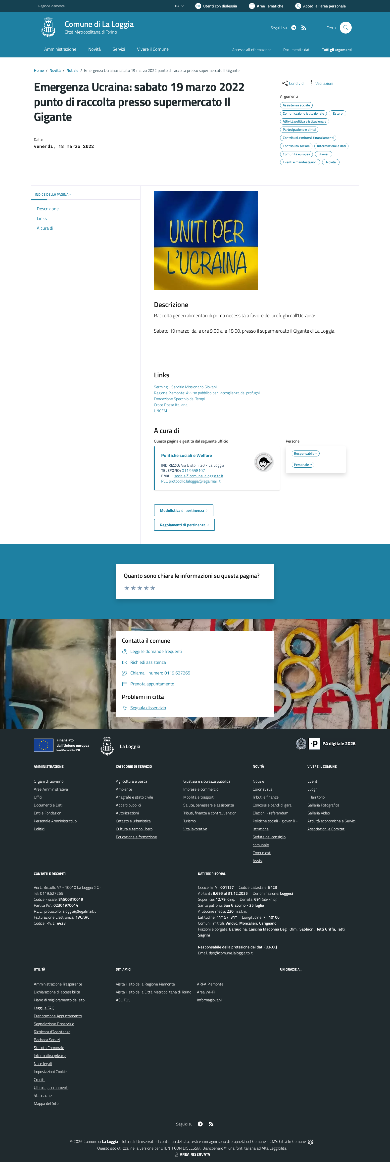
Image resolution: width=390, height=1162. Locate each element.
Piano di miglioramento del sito (59, 1000)
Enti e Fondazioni (48, 813)
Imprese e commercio (200, 789)
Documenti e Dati (48, 805)
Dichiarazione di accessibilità (57, 992)
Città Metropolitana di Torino (91, 32)
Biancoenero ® (214, 1148)
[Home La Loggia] (86, 27)
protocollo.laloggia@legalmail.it (70, 911)
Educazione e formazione (136, 837)
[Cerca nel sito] (346, 28)
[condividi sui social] (292, 83)
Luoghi (312, 789)
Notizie (72, 70)
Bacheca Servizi (47, 1040)
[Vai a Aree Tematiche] (266, 6)
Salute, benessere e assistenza (208, 805)
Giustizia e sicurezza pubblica (206, 781)
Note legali (43, 1064)
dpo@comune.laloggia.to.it (231, 953)
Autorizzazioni (127, 813)
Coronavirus (262, 789)
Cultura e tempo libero (134, 829)
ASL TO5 (123, 1000)
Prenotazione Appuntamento (58, 1016)
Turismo (189, 821)
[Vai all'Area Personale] (320, 6)
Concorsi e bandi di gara (272, 805)
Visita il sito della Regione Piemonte (145, 984)
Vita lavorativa (195, 829)
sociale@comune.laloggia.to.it (198, 476)
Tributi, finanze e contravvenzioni (210, 813)
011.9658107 (193, 470)
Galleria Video (318, 813)
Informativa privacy (50, 1056)
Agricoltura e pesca (131, 781)
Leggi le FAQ (44, 1008)
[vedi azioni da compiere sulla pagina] (320, 83)
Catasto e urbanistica (133, 821)
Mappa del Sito (46, 1103)
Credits (39, 1079)
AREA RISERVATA (192, 1154)
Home (39, 70)
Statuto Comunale (49, 1048)
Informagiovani (209, 1000)
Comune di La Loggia (99, 24)
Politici (39, 829)
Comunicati (262, 853)
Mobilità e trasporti (198, 797)
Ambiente (124, 789)
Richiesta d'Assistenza (52, 1032)
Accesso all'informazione (251, 49)
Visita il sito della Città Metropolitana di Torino (153, 992)
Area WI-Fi (206, 992)
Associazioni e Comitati (326, 829)
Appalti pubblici (128, 805)
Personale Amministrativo (55, 821)
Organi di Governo (48, 781)
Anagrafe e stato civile (134, 797)
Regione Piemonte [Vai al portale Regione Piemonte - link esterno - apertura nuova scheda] (51, 5)
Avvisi (257, 861)
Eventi (312, 781)
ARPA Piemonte (210, 984)
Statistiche (43, 1095)
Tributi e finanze (266, 797)
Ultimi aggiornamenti (51, 1087)
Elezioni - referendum (270, 813)
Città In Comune (292, 1141)
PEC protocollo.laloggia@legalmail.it (191, 481)
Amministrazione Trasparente (58, 984)
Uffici (38, 797)
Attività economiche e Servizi (331, 821)
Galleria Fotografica (323, 805)
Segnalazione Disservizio (54, 1024)
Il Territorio (316, 797)
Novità (55, 70)
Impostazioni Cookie (50, 1071)
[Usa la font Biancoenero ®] (216, 6)
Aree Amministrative (51, 789)
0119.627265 (51, 893)
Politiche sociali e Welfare (186, 455)
